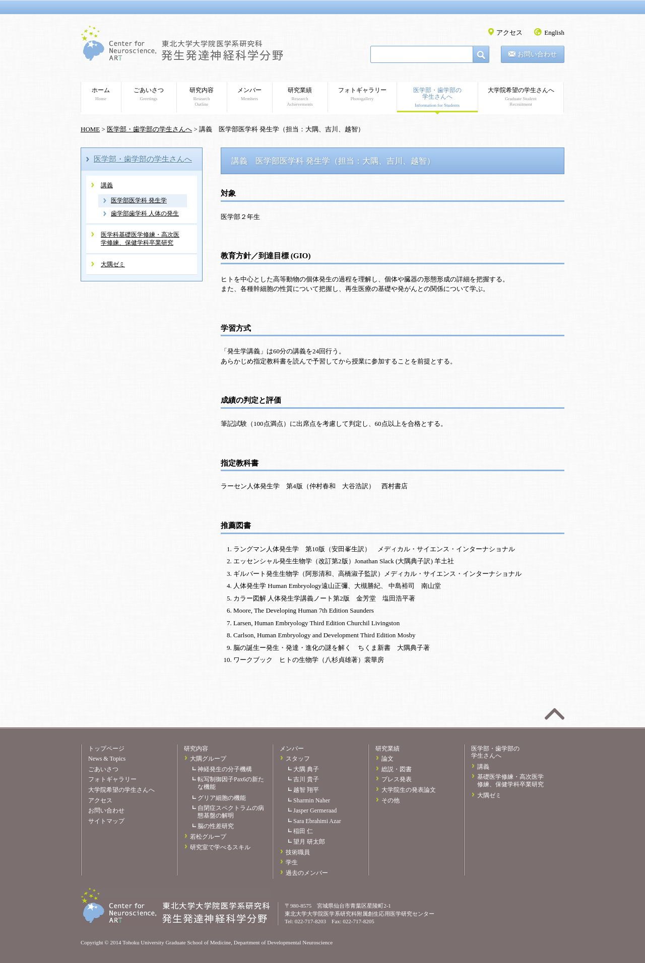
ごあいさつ (148, 94)
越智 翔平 (306, 789)
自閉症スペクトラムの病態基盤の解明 (231, 811)
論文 (387, 758)
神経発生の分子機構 (225, 769)
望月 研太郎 (309, 841)
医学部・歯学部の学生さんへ (437, 97)
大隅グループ (208, 758)
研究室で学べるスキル (220, 847)
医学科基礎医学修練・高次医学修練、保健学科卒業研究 (140, 238)
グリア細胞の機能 (222, 797)
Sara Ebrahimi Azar (317, 821)
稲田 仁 (303, 831)
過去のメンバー (307, 872)
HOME (90, 129)
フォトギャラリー (362, 94)
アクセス (509, 32)
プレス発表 (396, 779)
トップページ (106, 748)
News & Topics (106, 758)
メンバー (249, 94)
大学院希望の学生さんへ (521, 97)
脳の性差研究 (216, 826)
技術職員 (298, 852)
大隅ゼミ (113, 264)
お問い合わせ (537, 54)
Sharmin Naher (311, 800)
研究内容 (201, 97)
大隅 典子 (306, 769)
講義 (107, 185)
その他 (390, 800)
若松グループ (208, 836)
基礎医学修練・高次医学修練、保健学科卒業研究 (510, 780)
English (554, 32)
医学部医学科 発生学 (139, 200)
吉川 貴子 (306, 779)
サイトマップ (106, 821)
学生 (292, 862)
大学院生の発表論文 (408, 789)
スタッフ (298, 758)
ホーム (101, 94)
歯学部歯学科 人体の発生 (145, 213)
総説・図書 (396, 769)
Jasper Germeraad (315, 810)
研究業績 (300, 97)
